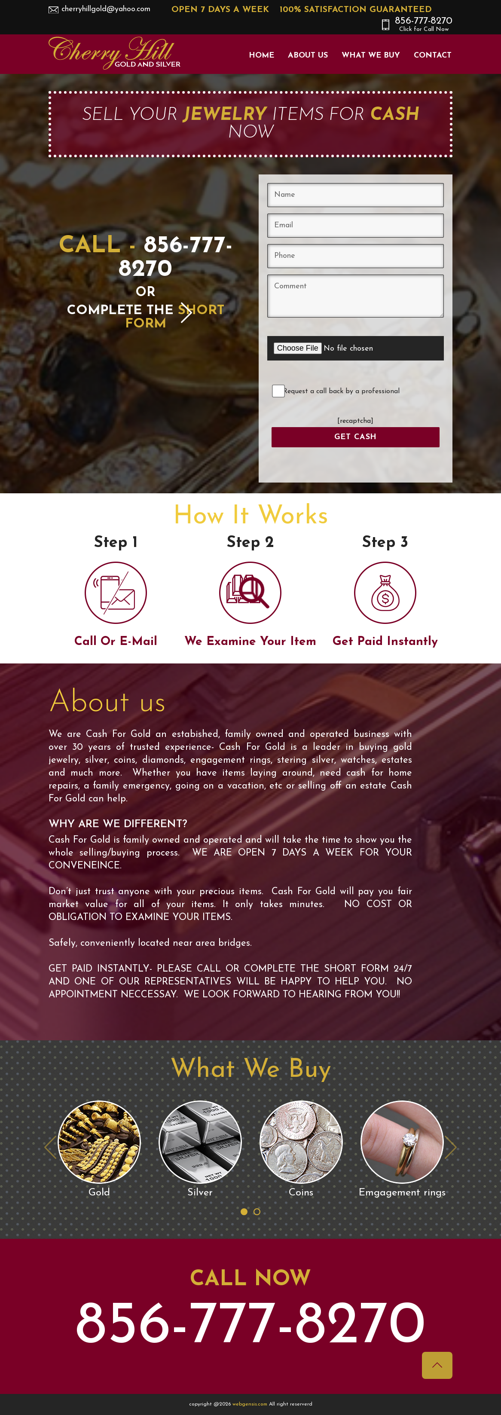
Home (261, 56)
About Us (308, 56)
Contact (433, 56)
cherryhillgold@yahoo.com (105, 9)
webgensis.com (250, 1404)
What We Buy (371, 56)
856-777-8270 (423, 24)
